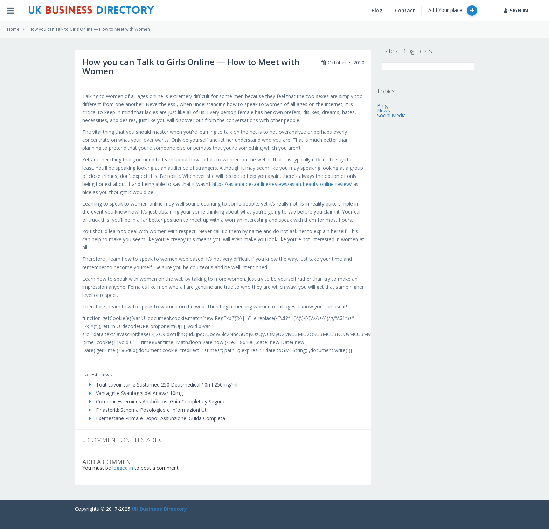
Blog (376, 10)
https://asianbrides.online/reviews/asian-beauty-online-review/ (282, 184)
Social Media (391, 115)
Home (13, 29)
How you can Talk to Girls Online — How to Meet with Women (89, 29)
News (383, 110)
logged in (122, 468)
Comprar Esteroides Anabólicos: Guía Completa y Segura (156, 401)
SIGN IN (516, 10)
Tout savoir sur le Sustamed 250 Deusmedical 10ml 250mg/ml (163, 384)
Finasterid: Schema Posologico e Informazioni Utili (149, 409)
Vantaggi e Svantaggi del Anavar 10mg (136, 393)
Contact (405, 10)
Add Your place (452, 10)
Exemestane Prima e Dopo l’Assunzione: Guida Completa (157, 418)
